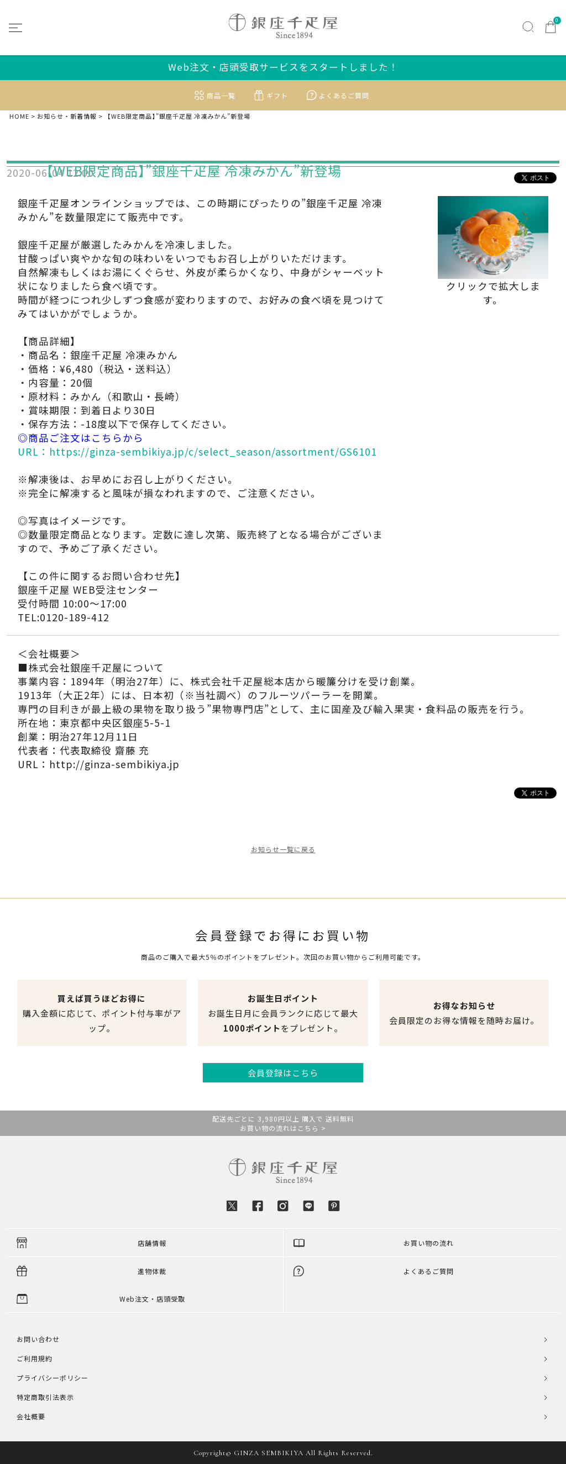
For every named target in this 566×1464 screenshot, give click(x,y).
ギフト (277, 95)
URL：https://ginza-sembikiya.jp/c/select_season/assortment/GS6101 (197, 451)
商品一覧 (221, 95)
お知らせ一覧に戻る (283, 849)
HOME (19, 116)
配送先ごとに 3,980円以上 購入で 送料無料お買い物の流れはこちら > (283, 1123)
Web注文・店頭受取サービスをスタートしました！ (283, 66)
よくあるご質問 (344, 95)
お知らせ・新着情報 (67, 116)
